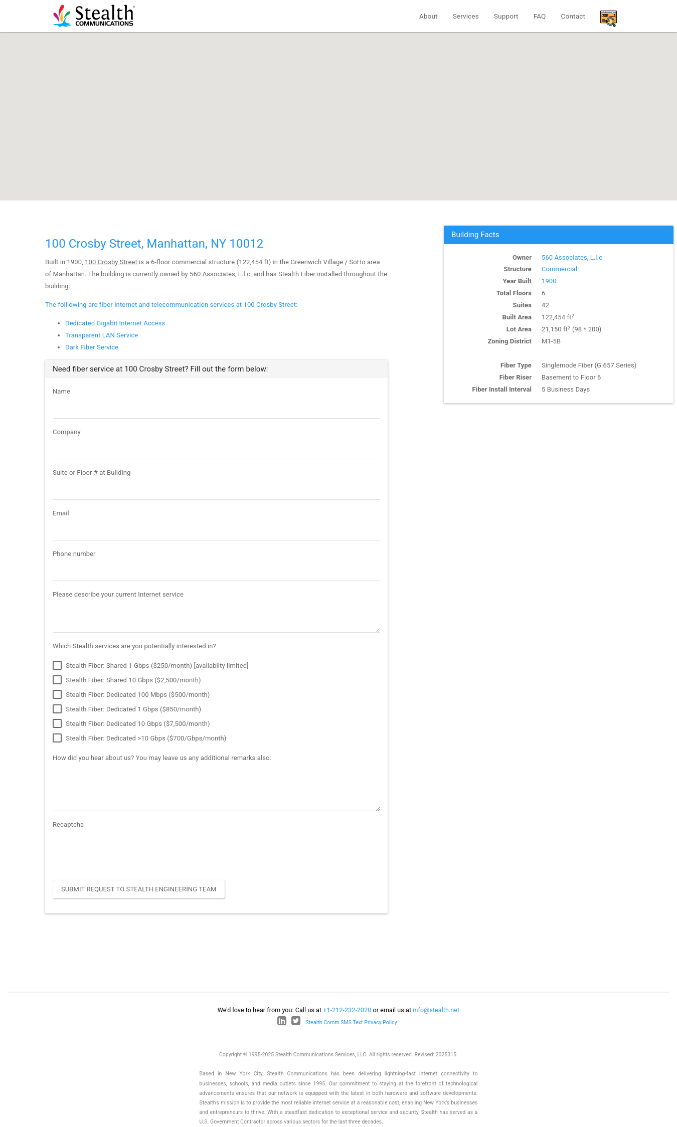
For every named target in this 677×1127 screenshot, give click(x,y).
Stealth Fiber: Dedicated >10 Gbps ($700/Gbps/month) (140, 738)
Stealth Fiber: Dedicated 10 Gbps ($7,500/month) (131, 724)
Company (67, 432)
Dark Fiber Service (91, 347)
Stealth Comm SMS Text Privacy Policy (351, 1022)
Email (61, 513)
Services (466, 16)
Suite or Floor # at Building (91, 472)
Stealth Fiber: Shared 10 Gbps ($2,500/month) (127, 680)
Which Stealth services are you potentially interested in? (134, 646)
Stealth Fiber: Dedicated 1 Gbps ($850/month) (127, 709)
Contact (573, 16)
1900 (549, 281)
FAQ (540, 16)
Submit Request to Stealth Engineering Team (139, 889)
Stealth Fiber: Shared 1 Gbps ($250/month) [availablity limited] (151, 666)
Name (61, 391)
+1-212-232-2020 (347, 1010)
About (428, 16)
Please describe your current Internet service (118, 594)
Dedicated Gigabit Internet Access (115, 323)
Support (506, 16)
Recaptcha (68, 824)
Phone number (74, 553)
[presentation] (129, 852)
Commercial (559, 269)
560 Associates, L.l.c (572, 257)
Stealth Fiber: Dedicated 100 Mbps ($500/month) (131, 695)
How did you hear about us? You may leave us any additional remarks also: (162, 758)
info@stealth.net (436, 1010)
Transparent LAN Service (101, 335)
